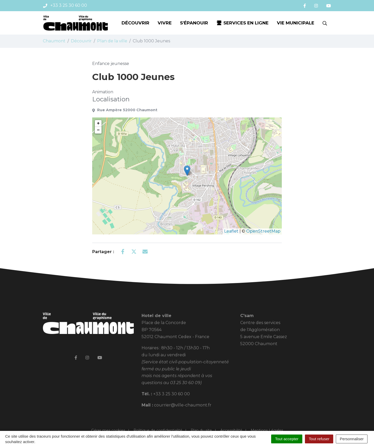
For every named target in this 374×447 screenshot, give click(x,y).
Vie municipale (295, 22)
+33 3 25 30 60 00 (171, 393)
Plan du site (201, 430)
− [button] (98, 130)
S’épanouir (194, 22)
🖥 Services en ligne (242, 22)
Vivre (165, 22)
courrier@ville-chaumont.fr (182, 405)
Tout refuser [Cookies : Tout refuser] (319, 439)
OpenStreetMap (263, 231)
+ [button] (98, 123)
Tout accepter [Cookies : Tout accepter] (286, 439)
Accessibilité (231, 430)
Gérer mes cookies (108, 430)
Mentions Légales (267, 430)
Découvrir (135, 22)
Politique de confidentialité (157, 430)
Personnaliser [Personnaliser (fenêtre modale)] (352, 439)
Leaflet (231, 231)
